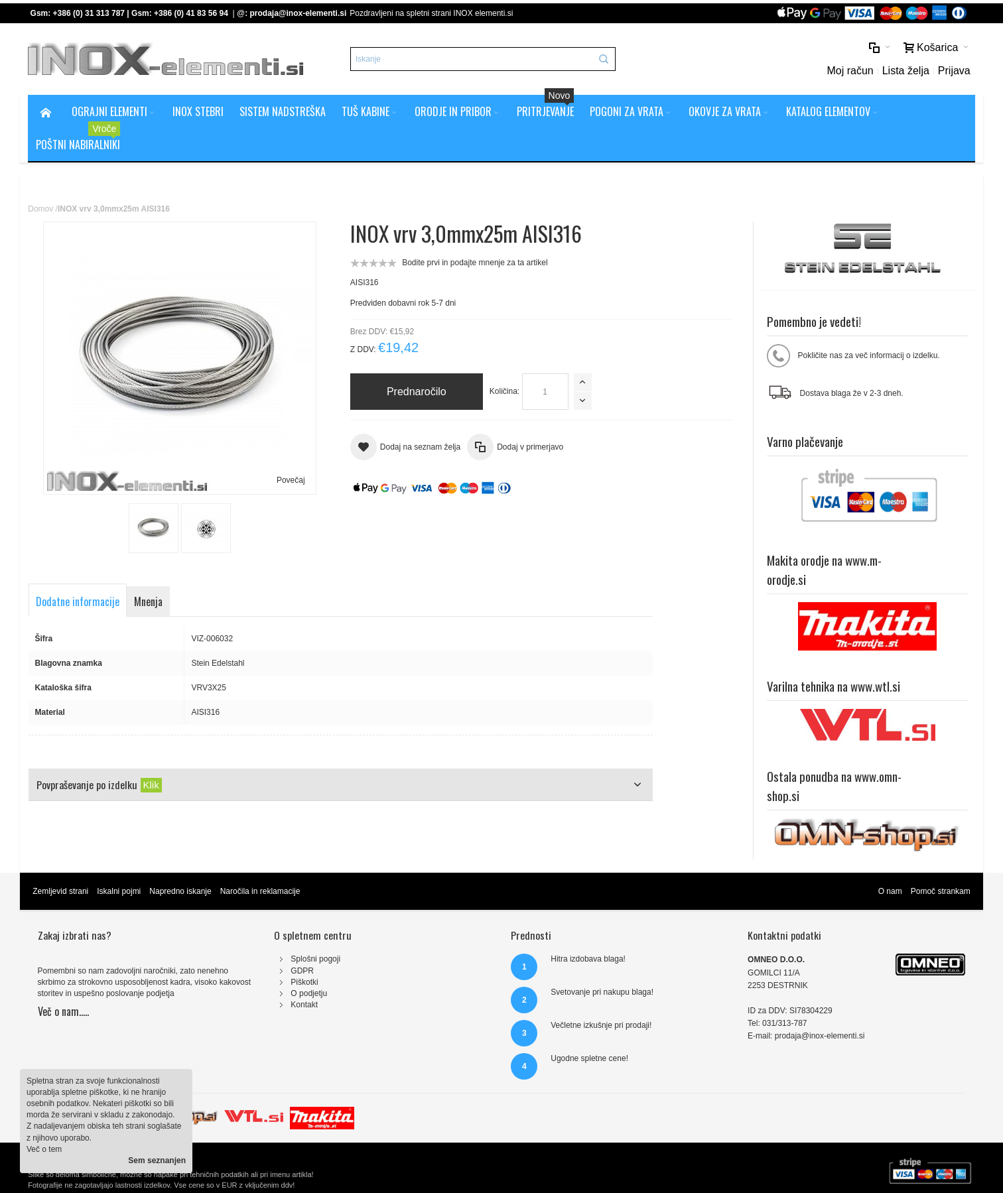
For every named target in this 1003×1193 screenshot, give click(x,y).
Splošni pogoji (315, 959)
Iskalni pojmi (119, 891)
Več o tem (44, 1149)
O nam (890, 891)
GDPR (302, 970)
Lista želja (905, 70)
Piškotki (304, 982)
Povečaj (291, 480)
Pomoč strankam (940, 891)
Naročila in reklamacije (260, 891)
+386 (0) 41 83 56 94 (191, 13)
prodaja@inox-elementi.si (297, 13)
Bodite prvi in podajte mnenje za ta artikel (474, 262)
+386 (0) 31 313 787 (89, 13)
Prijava (954, 70)
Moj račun (850, 70)
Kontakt (304, 1004)
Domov (40, 209)
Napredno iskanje (180, 891)
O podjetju (309, 993)
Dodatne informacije (77, 601)
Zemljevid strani (60, 891)
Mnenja (148, 601)
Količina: (504, 392)
